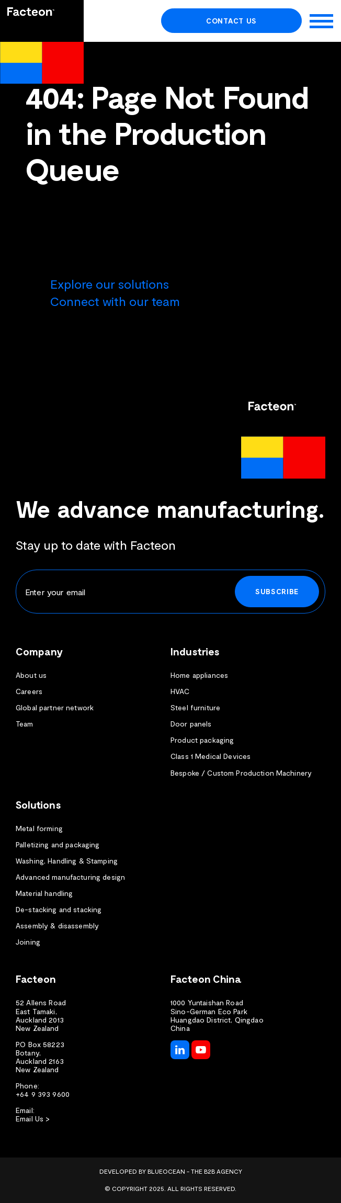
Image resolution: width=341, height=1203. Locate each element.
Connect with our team (115, 301)
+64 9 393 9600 (43, 1094)
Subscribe (277, 591)
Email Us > (33, 1119)
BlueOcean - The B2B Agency (194, 1171)
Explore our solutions (109, 283)
